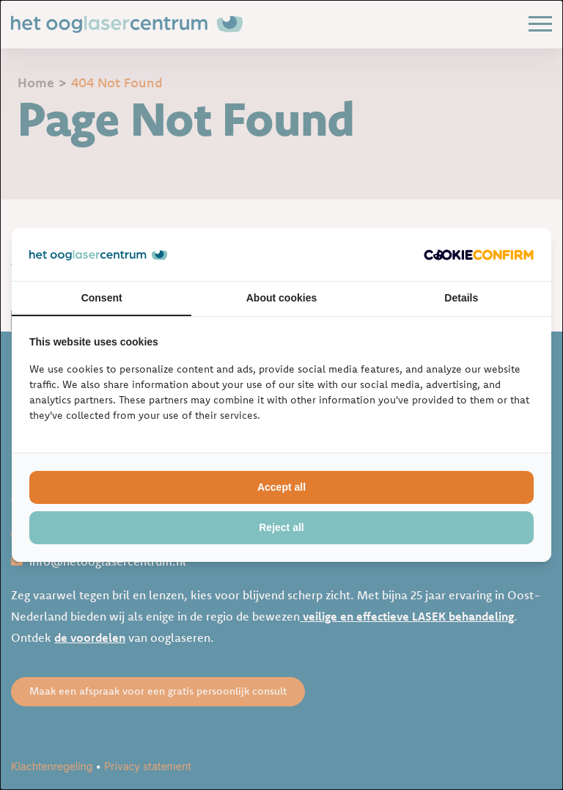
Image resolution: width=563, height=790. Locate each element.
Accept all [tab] (281, 487)
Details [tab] (461, 298)
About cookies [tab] (281, 298)
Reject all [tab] (281, 527)
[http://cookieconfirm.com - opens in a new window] (479, 254)
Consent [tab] (101, 298)
